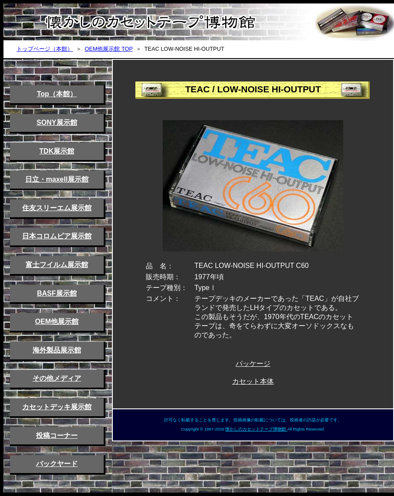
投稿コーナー (57, 435)
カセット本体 (253, 381)
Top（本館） (57, 94)
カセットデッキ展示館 (57, 407)
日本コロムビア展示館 (57, 236)
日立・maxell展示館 (57, 179)
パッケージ (253, 363)
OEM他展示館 (57, 321)
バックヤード (57, 463)
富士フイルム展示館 (57, 264)
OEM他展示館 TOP (109, 49)
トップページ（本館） (44, 49)
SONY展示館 (56, 122)
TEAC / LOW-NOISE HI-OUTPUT (253, 89)
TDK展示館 (57, 151)
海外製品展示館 (57, 350)
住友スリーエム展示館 (57, 208)
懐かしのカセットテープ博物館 (256, 429)
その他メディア (57, 378)
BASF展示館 (57, 293)
